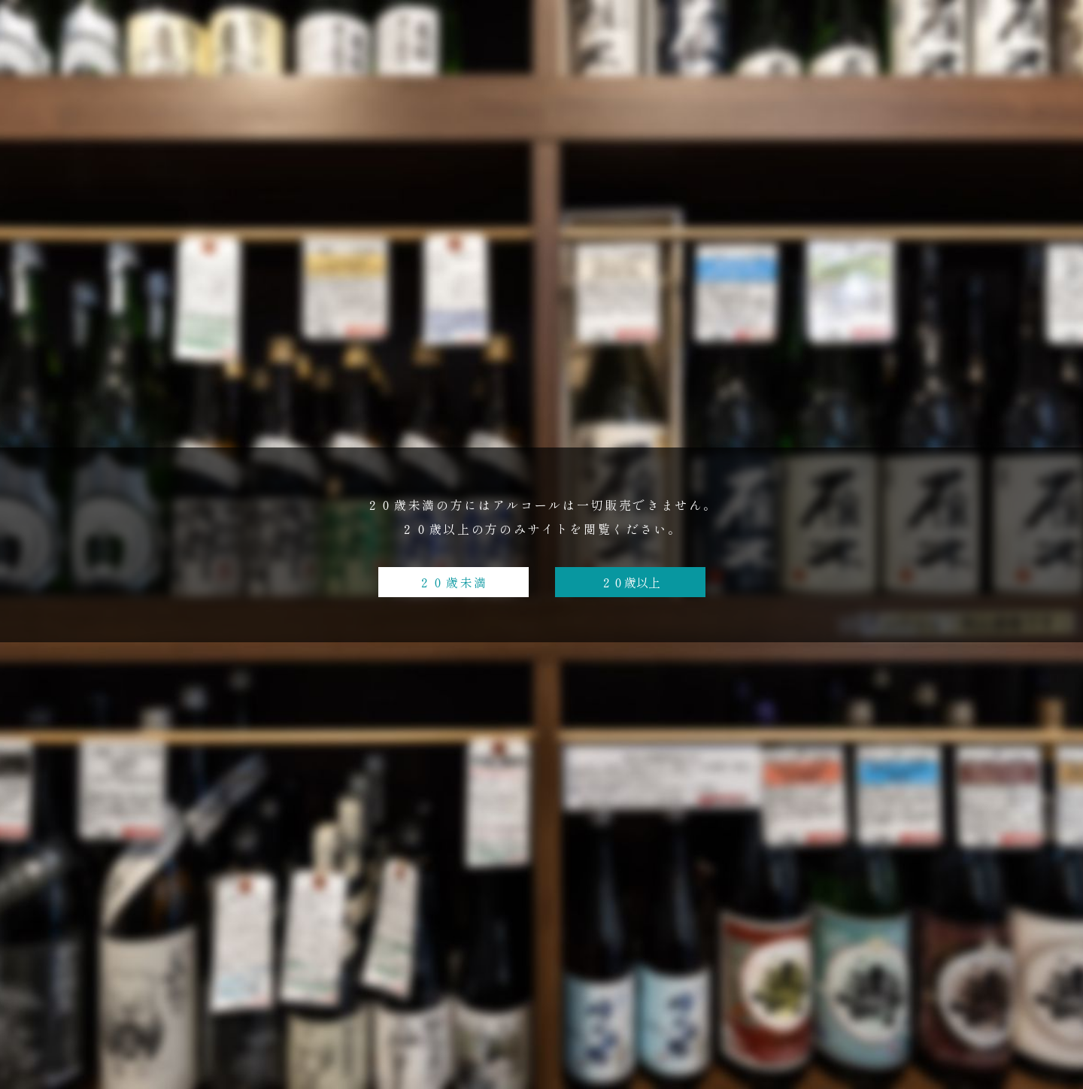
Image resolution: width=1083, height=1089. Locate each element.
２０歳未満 (453, 582)
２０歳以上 (630, 582)
